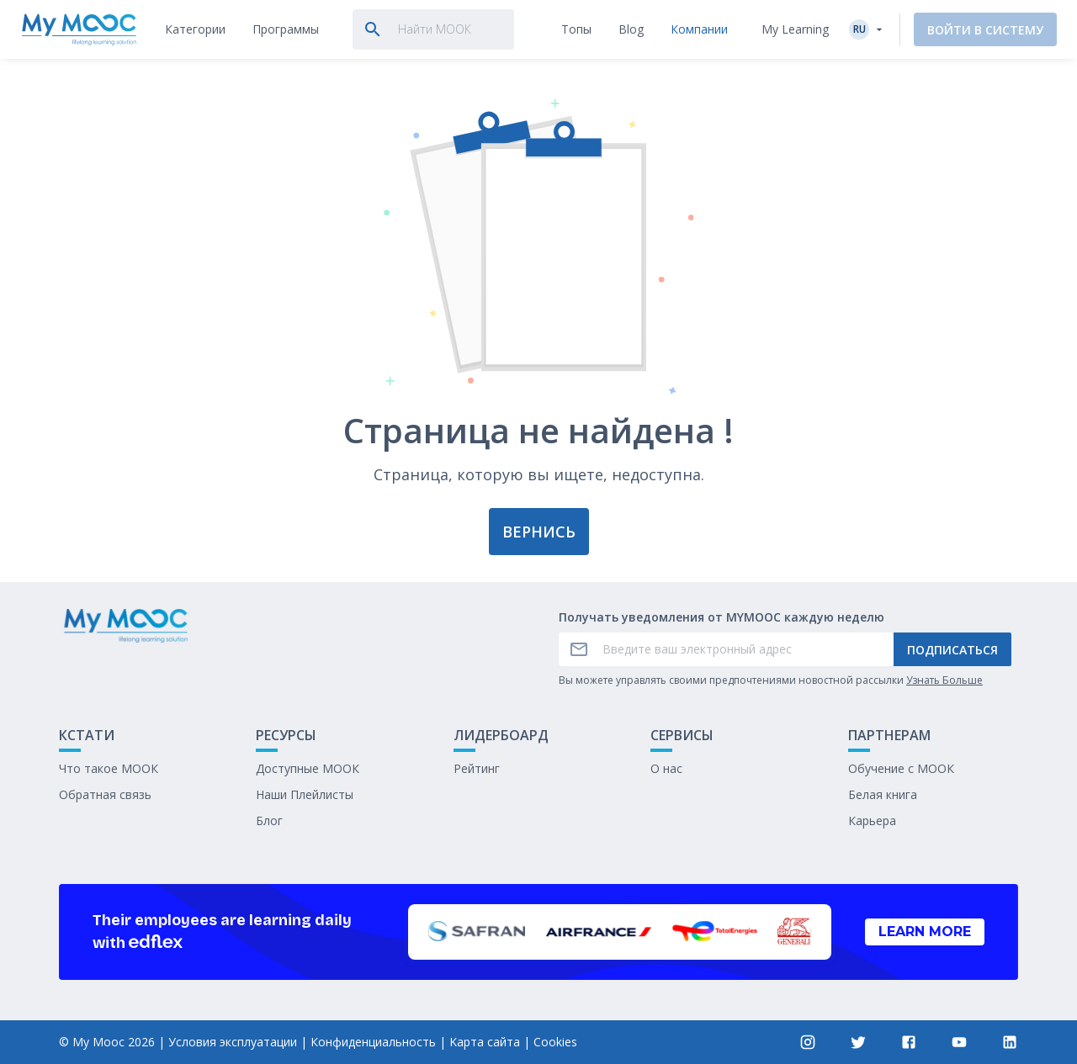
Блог (269, 820)
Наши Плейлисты (304, 794)
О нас (666, 768)
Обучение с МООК (901, 768)
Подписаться (952, 650)
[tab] (195, 29)
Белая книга (882, 794)
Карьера (872, 820)
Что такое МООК (108, 768)
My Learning (795, 29)
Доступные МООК (307, 768)
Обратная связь (105, 794)
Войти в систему (985, 30)
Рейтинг (477, 768)
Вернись (539, 531)
